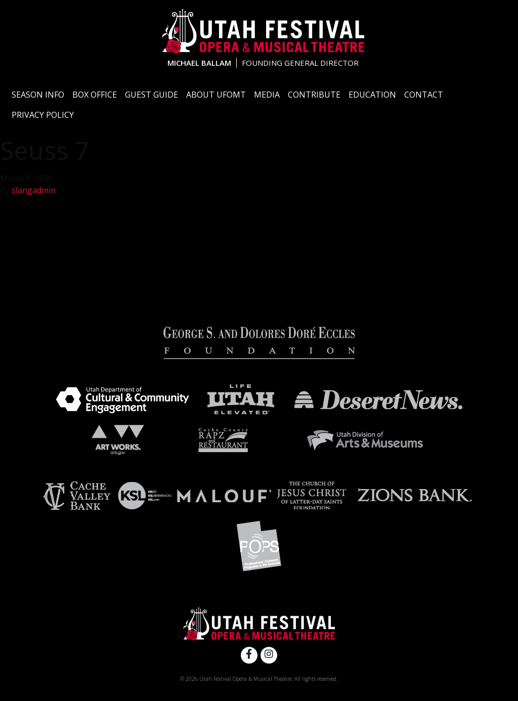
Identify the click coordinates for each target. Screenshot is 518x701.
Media (267, 94)
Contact (423, 94)
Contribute (314, 94)
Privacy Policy (43, 114)
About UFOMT (216, 94)
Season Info (38, 94)
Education (372, 94)
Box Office (94, 94)
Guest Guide (151, 94)
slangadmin (34, 190)
